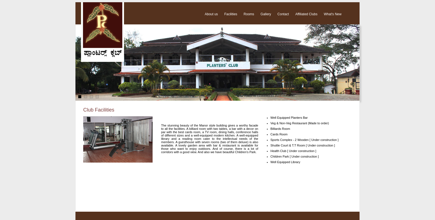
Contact (283, 14)
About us (211, 14)
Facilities (230, 14)
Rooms (249, 14)
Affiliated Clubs (306, 14)
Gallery (266, 14)
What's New (333, 14)
